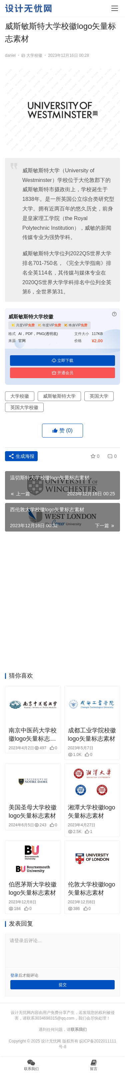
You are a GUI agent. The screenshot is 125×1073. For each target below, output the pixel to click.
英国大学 (99, 396)
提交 (63, 984)
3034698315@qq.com (54, 1018)
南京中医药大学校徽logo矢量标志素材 (33, 735)
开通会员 (62, 373)
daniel (10, 55)
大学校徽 (34, 55)
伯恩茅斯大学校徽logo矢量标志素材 (33, 888)
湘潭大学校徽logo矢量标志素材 (91, 811)
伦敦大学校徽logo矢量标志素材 (91, 888)
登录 (14, 975)
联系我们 (79, 1029)
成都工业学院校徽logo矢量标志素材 (92, 734)
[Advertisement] (62, 603)
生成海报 (21, 456)
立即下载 (62, 360)
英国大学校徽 (24, 407)
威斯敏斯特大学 (59, 396)
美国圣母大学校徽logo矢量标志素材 (33, 811)
